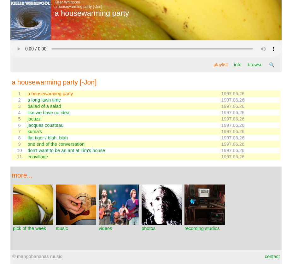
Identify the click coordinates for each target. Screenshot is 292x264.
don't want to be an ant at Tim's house (66, 150)
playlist (220, 64)
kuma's (34, 131)
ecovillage (37, 156)
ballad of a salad (44, 106)
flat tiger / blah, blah (47, 137)
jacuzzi (34, 118)
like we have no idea (48, 112)
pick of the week (33, 226)
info (238, 64)
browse (255, 64)
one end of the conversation (56, 144)
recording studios (204, 226)
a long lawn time (44, 100)
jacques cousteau (45, 125)
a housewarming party (50, 93)
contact (272, 256)
